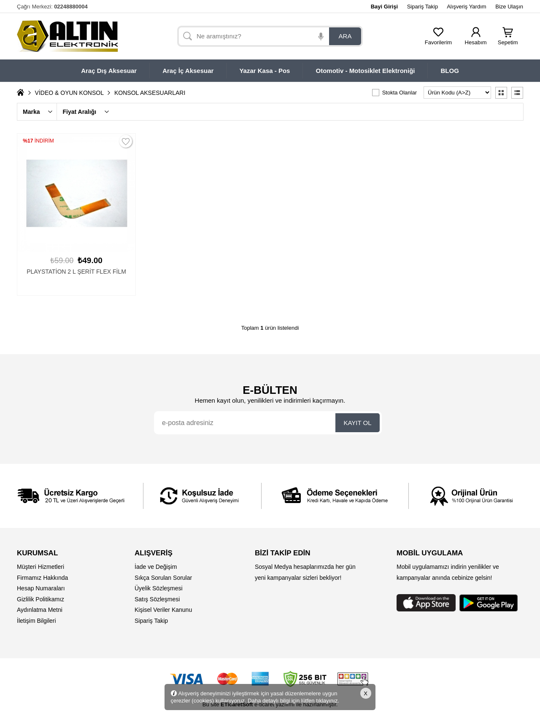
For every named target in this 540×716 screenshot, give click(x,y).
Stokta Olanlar (399, 92)
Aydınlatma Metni (39, 609)
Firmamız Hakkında (42, 577)
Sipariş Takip (422, 6)
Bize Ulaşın (509, 6)
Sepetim (508, 40)
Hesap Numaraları (41, 588)
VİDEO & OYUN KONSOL (69, 92)
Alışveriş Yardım (466, 6)
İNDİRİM (38, 141)
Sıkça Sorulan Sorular (163, 577)
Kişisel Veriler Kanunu (163, 609)
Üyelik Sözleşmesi (159, 588)
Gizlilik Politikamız (40, 599)
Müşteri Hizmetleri (40, 566)
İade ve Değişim (156, 566)
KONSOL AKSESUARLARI (149, 92)
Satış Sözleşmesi (157, 599)
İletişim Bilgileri (36, 620)
